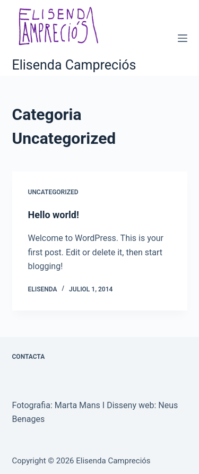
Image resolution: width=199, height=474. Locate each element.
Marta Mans (77, 405)
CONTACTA (28, 356)
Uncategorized (53, 192)
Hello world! (53, 214)
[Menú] (182, 38)
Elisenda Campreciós (74, 65)
